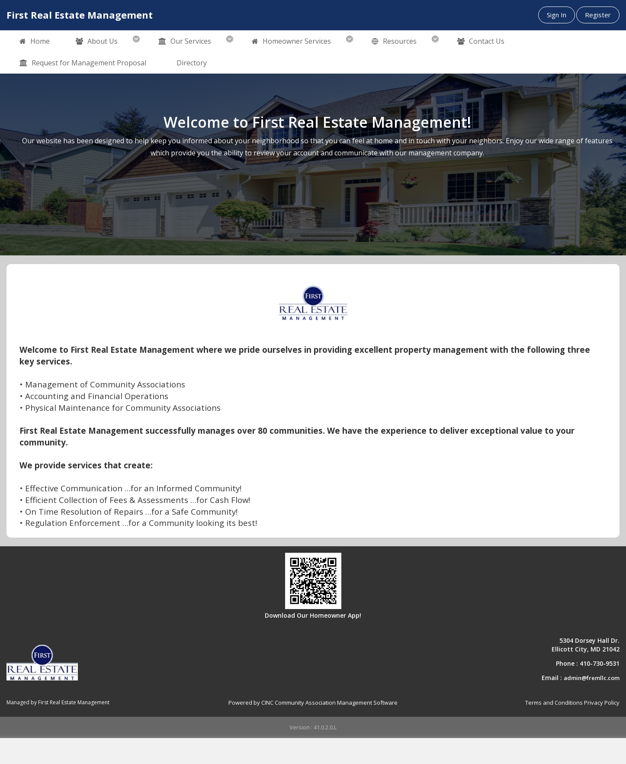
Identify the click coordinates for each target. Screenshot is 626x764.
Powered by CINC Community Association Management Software (313, 702)
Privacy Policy (602, 702)
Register (598, 14)
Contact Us (480, 41)
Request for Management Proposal (82, 63)
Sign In (556, 14)
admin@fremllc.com (592, 678)
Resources (394, 41)
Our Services (184, 41)
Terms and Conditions (554, 702)
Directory (192, 63)
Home (34, 41)
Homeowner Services (291, 41)
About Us (97, 41)
